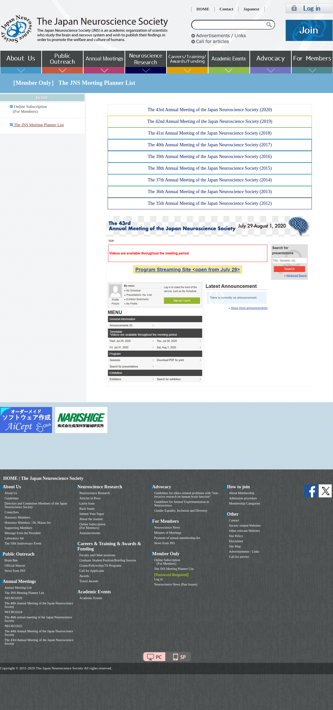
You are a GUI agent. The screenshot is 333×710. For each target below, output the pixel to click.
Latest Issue (87, 503)
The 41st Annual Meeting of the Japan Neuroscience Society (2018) (210, 133)
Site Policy (236, 536)
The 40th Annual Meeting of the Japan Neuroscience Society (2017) (210, 144)
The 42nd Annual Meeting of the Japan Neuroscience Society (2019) (210, 121)
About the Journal (91, 519)
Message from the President (23, 533)
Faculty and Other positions (97, 555)
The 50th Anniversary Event (23, 543)
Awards (84, 576)
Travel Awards (88, 581)
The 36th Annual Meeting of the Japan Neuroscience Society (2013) (210, 191)
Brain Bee (11, 560)
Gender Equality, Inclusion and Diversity (180, 510)
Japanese (252, 9)
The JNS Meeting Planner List (24, 593)
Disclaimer (236, 541)
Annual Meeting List (18, 587)
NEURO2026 (13, 598)
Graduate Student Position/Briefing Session (107, 560)
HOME (202, 9)
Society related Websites (245, 525)
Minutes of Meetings (167, 532)
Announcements (89, 533)
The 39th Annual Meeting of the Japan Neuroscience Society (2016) (210, 156)
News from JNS (15, 570)
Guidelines (12, 498)
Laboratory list (14, 538)
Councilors (12, 512)
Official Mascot (15, 565)
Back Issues (87, 508)
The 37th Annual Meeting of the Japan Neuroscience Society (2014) (210, 180)
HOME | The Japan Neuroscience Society (43, 478)
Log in (158, 579)
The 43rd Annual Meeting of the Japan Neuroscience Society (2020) (210, 109)
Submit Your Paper (91, 514)
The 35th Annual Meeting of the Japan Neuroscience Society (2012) (210, 203)
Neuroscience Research (94, 493)
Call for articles (239, 557)
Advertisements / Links (244, 551)
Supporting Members (18, 528)
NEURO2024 (13, 612)
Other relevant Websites (244, 530)
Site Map (235, 546)
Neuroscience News (167, 527)
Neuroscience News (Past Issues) (175, 584)
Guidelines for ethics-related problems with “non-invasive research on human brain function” (186, 494)
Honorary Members (17, 517)
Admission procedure (243, 498)
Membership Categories (244, 503)
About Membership (241, 493)
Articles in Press (90, 498)
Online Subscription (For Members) (28, 109)
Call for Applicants (91, 570)
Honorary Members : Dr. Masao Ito (28, 522)
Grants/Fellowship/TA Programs (100, 565)
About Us (11, 493)
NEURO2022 (13, 626)
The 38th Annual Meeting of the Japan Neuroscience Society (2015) (210, 168)
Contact (226, 9)
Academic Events (90, 598)
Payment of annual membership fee (177, 538)
